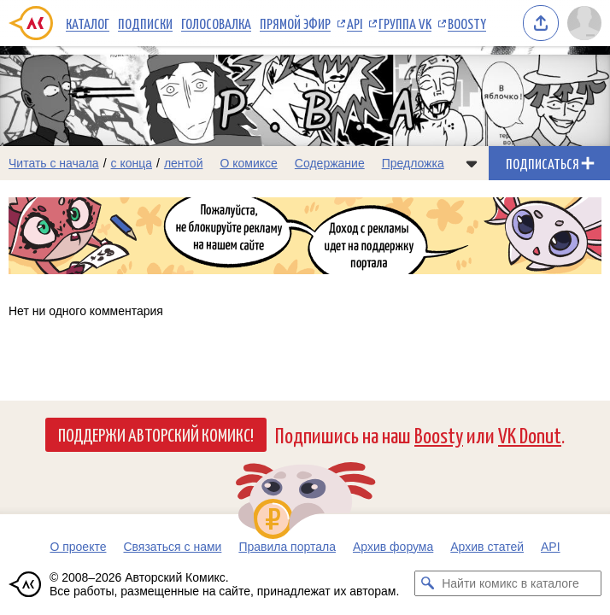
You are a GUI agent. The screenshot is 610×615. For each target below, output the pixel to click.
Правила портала (287, 547)
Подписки (145, 23)
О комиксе (248, 163)
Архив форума (393, 547)
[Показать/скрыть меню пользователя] (584, 23)
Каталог (87, 23)
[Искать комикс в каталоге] (427, 583)
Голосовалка (216, 23)
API (354, 23)
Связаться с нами (172, 547)
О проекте (78, 547)
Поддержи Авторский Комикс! (156, 434)
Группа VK (404, 23)
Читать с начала (54, 163)
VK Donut (529, 434)
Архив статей (487, 547)
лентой (183, 163)
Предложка (413, 163)
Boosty (467, 23)
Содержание (330, 163)
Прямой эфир (295, 23)
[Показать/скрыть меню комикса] (472, 163)
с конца (132, 163)
